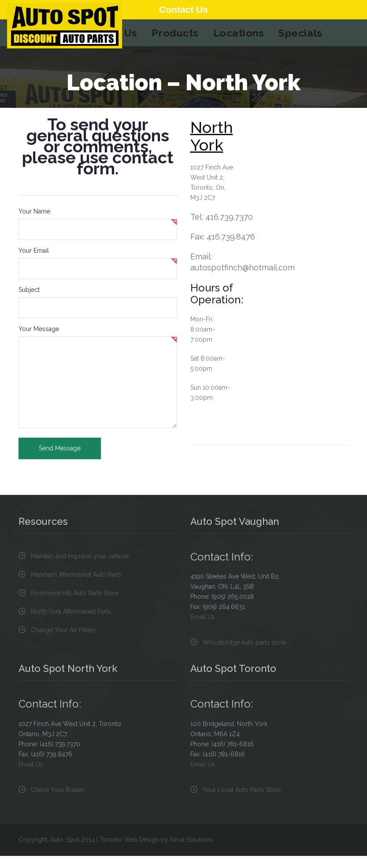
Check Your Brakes (58, 792)
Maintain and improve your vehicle (80, 559)
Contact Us (183, 9)
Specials (294, 35)
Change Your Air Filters (63, 633)
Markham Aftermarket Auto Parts (76, 577)
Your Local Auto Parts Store (242, 792)
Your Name (34, 214)
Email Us (202, 619)
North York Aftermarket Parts (71, 614)
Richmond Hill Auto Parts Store (75, 596)
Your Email (34, 253)
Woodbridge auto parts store (244, 645)
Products (175, 35)
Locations (235, 35)
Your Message (39, 331)
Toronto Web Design (129, 842)
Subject (29, 292)
